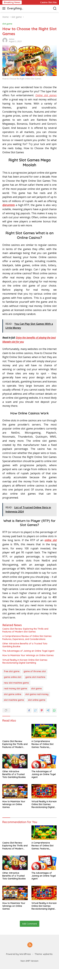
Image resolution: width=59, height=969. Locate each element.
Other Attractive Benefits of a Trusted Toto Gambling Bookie (24, 645)
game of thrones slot (35, 671)
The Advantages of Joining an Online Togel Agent (28, 650)
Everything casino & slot (16, 9)
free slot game (12, 671)
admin (11, 39)
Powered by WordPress (18, 954)
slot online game (36, 700)
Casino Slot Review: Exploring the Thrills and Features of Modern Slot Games (25, 630)
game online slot (12, 677)
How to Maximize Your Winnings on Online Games (28, 655)
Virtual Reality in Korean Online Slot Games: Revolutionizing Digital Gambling (25, 661)
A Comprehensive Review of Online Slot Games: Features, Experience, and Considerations (27, 637)
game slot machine (35, 677)
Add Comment (29, 923)
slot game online (12, 694)
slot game (7, 23)
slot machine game (14, 700)
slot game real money (36, 694)
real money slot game (15, 688)
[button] (4, 8)
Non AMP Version (29, 960)
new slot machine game (16, 682)
